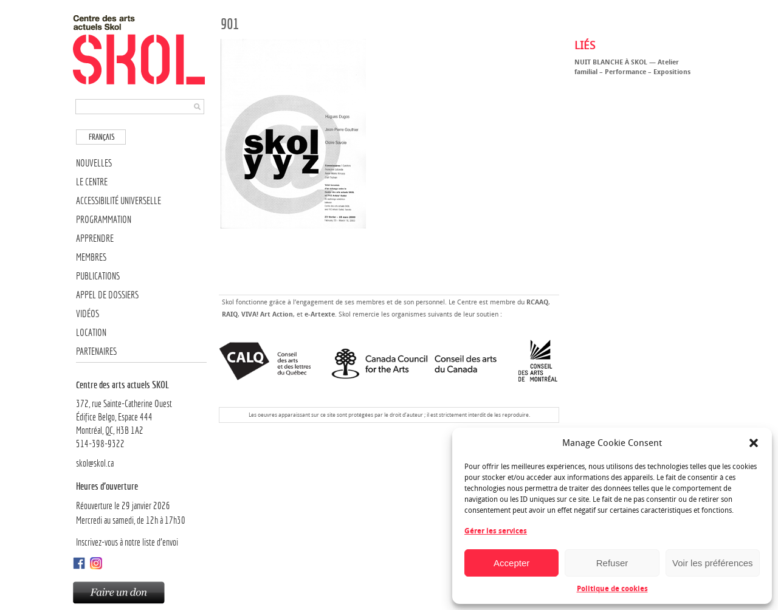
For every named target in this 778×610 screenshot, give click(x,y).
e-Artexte (320, 314)
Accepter (511, 563)
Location (91, 332)
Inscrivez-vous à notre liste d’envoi (127, 542)
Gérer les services (495, 531)
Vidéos (87, 314)
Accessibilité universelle (118, 201)
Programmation (103, 219)
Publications (98, 276)
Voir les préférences (712, 563)
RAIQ (230, 314)
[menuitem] (101, 137)
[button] (754, 443)
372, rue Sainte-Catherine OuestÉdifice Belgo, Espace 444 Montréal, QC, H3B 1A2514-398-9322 (141, 414)
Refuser (612, 563)
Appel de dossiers (107, 295)
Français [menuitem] (102, 137)
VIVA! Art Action (267, 314)
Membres (91, 257)
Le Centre (92, 182)
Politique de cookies (612, 588)
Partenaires (96, 351)
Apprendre (95, 238)
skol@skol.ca (95, 463)
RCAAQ (537, 302)
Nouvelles (94, 163)
